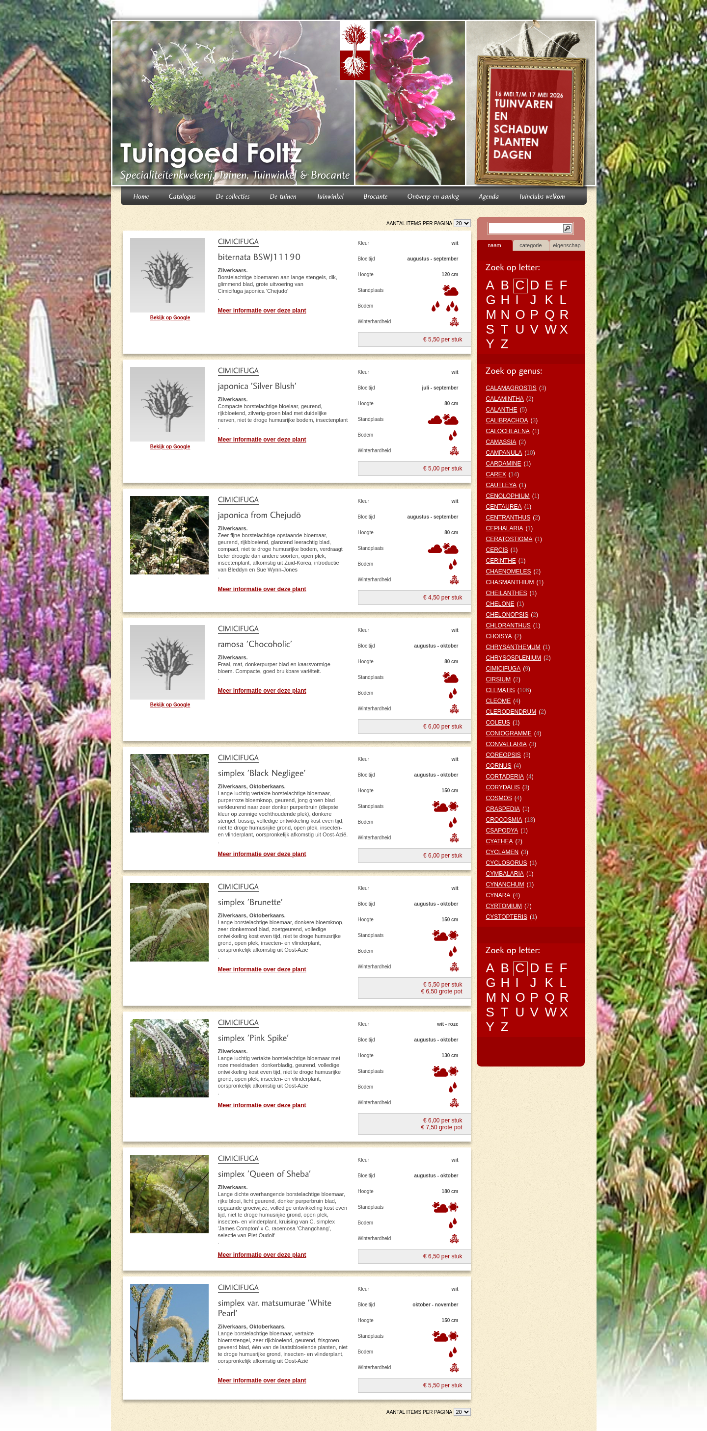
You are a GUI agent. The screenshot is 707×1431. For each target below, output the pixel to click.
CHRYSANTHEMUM (513, 647)
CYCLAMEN (502, 852)
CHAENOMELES (508, 571)
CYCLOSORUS (506, 862)
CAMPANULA (504, 452)
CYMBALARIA (505, 873)
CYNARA (498, 895)
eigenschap (566, 245)
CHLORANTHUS (508, 625)
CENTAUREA (504, 506)
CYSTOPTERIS (506, 916)
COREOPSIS (503, 755)
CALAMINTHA (505, 398)
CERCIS (497, 549)
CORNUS (499, 765)
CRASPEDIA (503, 809)
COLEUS (498, 722)
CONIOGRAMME (509, 733)
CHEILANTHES (506, 593)
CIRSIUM (498, 679)
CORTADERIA (505, 776)
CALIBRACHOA (507, 420)
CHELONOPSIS (507, 614)
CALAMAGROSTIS (511, 388)
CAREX (496, 474)
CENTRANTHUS (508, 517)
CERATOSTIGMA (509, 539)
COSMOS (499, 798)
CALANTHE (501, 409)
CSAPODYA (502, 830)
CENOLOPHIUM (508, 496)
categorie (530, 245)
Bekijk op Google (170, 317)
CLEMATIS (500, 690)
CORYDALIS (503, 787)
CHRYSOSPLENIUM (513, 657)
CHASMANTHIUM (510, 582)
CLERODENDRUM (511, 711)
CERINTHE (501, 560)
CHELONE (500, 603)
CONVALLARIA (506, 744)
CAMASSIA (501, 442)
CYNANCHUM (505, 884)
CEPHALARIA (504, 528)
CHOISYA (499, 636)
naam (494, 245)
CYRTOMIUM (504, 906)
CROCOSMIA (504, 819)
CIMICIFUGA (503, 668)
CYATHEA (499, 841)
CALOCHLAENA (508, 431)
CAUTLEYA (501, 485)
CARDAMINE (503, 463)
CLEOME (498, 701)
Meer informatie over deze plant (262, 310)
